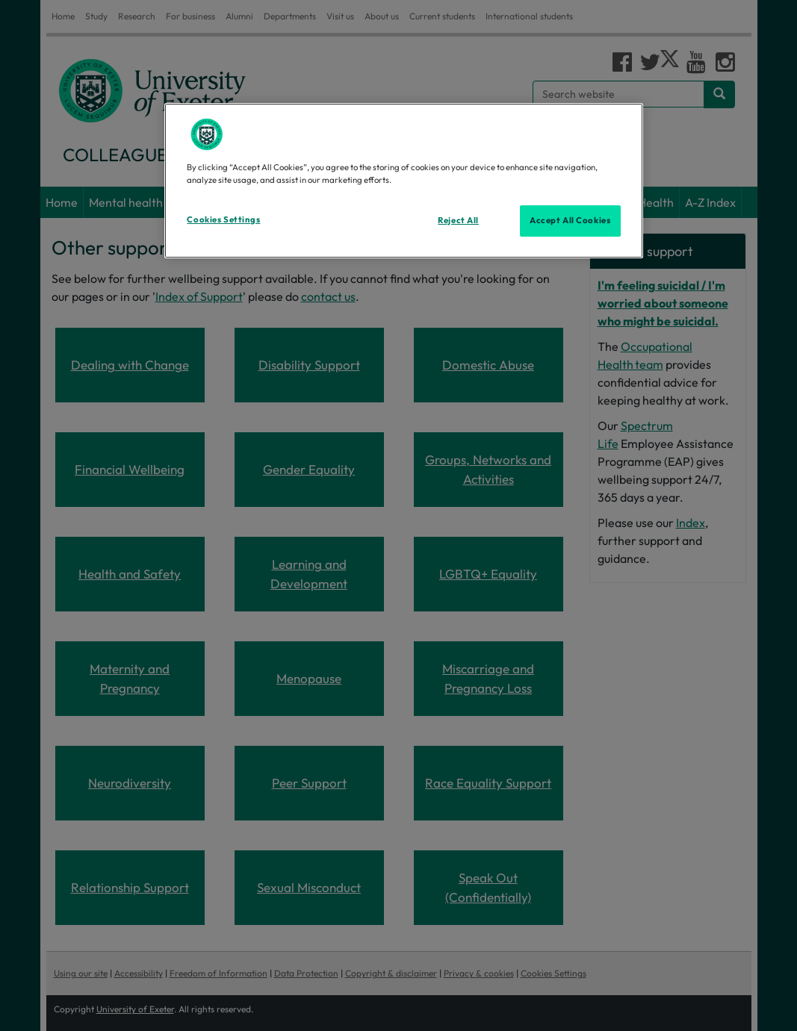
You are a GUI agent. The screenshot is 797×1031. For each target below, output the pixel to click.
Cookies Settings (223, 219)
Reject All (458, 220)
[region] (403, 180)
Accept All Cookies (570, 220)
